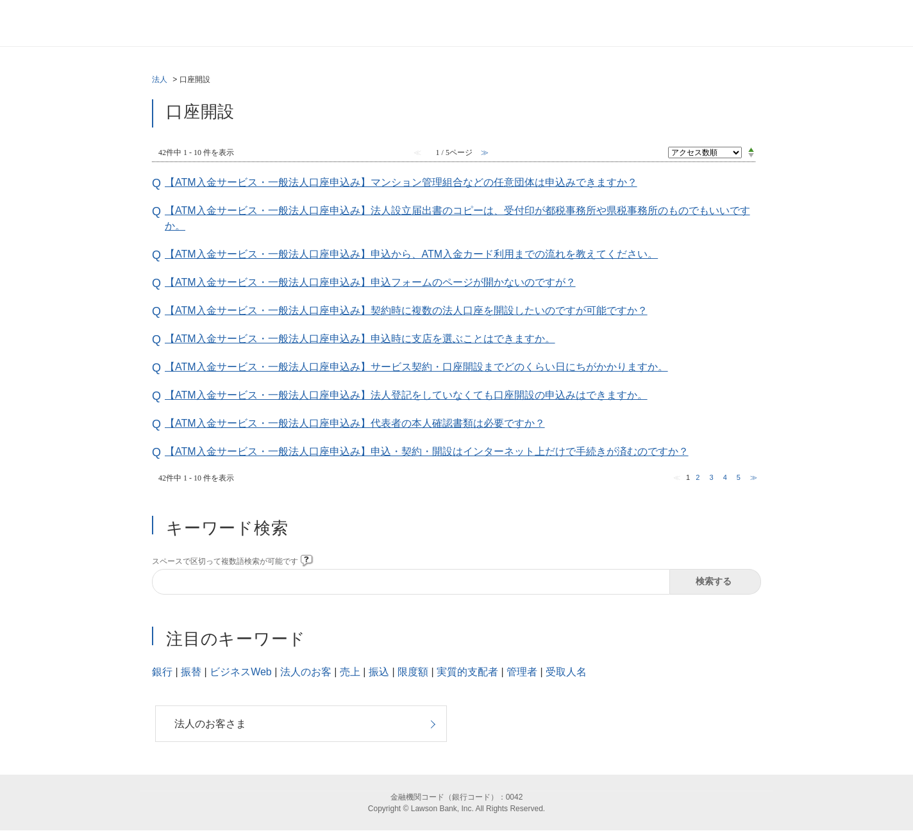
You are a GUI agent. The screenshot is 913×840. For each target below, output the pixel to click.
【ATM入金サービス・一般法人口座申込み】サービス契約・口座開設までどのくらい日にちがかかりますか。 (416, 366)
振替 (191, 671)
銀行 (162, 671)
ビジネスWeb (241, 671)
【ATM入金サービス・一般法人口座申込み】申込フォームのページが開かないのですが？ (370, 282)
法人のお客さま (210, 723)
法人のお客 (305, 671)
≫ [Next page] (753, 477)
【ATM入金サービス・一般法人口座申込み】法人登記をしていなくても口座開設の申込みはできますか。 (406, 395)
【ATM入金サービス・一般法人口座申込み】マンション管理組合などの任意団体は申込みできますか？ (401, 182)
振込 (379, 671)
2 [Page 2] (697, 477)
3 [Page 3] (711, 477)
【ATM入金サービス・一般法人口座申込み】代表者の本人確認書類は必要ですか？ (355, 423)
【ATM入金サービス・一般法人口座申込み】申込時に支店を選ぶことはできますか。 (360, 338)
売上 (350, 671)
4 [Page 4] (725, 477)
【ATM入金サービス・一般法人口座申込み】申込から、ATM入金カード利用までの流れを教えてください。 (411, 254)
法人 (159, 79)
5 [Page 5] (739, 477)
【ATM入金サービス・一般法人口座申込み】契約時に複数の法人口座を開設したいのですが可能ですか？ (406, 310)
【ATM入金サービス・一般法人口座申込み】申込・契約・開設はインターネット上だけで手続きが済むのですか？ (427, 451)
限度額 (413, 671)
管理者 (522, 671)
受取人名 (566, 671)
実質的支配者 (467, 671)
